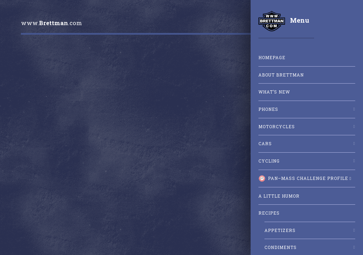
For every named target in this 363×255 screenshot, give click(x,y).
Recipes (269, 213)
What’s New (274, 92)
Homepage (271, 57)
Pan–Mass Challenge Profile (303, 178)
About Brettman (281, 75)
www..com (51, 23)
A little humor (279, 196)
